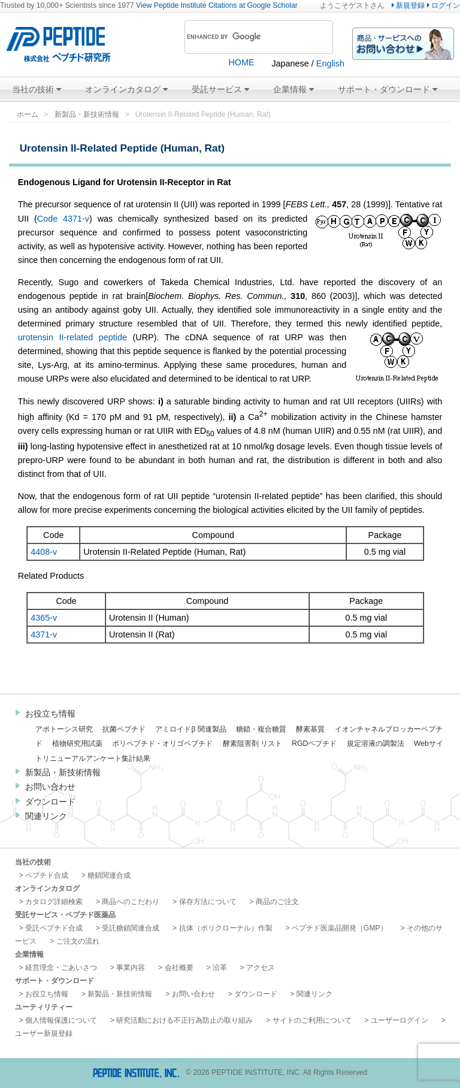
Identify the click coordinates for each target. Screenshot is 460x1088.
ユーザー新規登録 (43, 1033)
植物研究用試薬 (77, 743)
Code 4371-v (63, 218)
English (330, 63)
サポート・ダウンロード (387, 89)
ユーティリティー (43, 1007)
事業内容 (130, 967)
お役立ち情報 (50, 713)
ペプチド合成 (46, 875)
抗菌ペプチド (124, 729)
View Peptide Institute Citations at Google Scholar (217, 5)
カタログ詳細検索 (54, 901)
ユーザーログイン (399, 1020)
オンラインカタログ (126, 89)
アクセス (260, 967)
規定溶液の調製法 (375, 743)
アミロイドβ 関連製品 (190, 729)
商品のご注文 (277, 901)
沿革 (220, 967)
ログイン (443, 5)
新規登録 (408, 5)
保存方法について (208, 901)
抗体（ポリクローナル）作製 (226, 928)
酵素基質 (310, 729)
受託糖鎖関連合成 (130, 928)
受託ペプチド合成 (54, 928)
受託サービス (220, 89)
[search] (242, 37)
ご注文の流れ (77, 941)
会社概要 (179, 967)
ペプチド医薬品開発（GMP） (340, 928)
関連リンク (46, 816)
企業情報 (293, 89)
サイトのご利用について (312, 1020)
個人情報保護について (61, 1020)
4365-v (44, 617)
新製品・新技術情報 (87, 114)
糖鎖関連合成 (109, 875)
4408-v (44, 552)
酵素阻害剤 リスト (252, 743)
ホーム (27, 114)
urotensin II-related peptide (72, 337)
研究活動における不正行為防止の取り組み (184, 1020)
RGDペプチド (314, 743)
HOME (241, 62)
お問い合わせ (50, 786)
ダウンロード (50, 801)
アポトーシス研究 (64, 729)
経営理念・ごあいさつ (61, 967)
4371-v (44, 634)
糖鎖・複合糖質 (261, 729)
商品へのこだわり (130, 901)
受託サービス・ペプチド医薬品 (65, 915)
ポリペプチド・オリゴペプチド (162, 743)
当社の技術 (36, 89)
